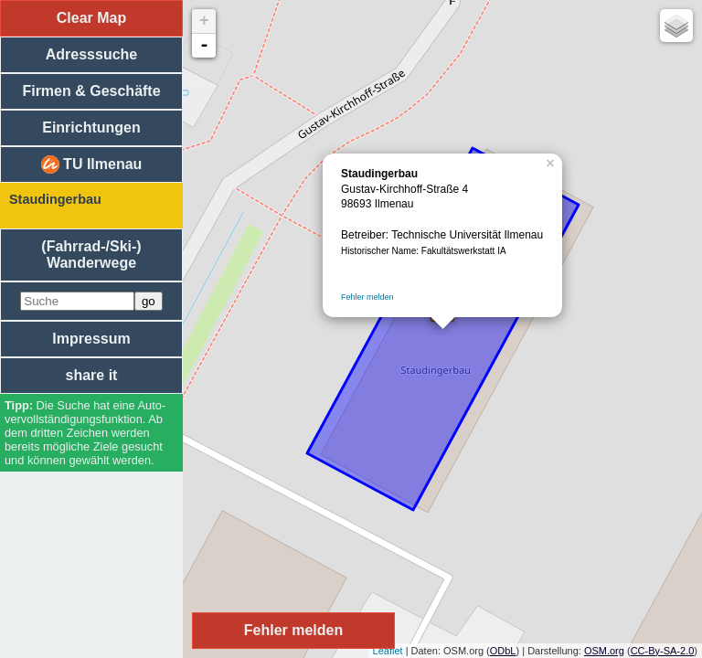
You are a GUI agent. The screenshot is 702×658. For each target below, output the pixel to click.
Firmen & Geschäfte (91, 91)
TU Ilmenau (92, 164)
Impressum (91, 338)
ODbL (503, 650)
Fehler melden (367, 297)
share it (92, 375)
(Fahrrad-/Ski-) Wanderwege (91, 255)
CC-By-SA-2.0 (663, 650)
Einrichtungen (91, 127)
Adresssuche (92, 54)
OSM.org (604, 650)
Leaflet (388, 650)
